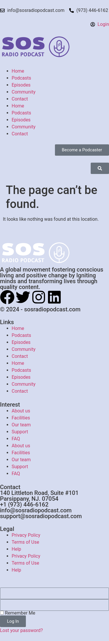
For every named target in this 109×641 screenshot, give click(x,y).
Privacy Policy (26, 535)
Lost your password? (21, 630)
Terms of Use (25, 542)
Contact (20, 99)
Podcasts (21, 78)
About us (21, 411)
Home (18, 71)
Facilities (21, 418)
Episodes (21, 85)
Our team (21, 425)
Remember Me (17, 613)
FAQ (16, 438)
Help (16, 549)
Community (23, 92)
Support (20, 431)
